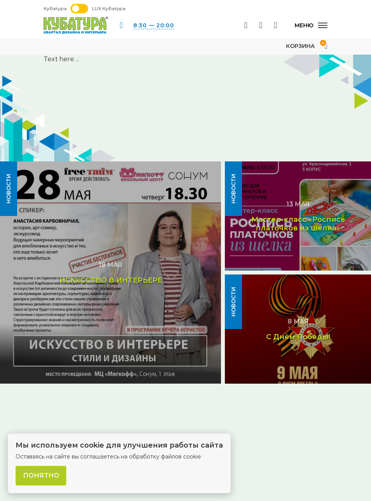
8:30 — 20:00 (153, 25)
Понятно (41, 475)
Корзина (306, 46)
